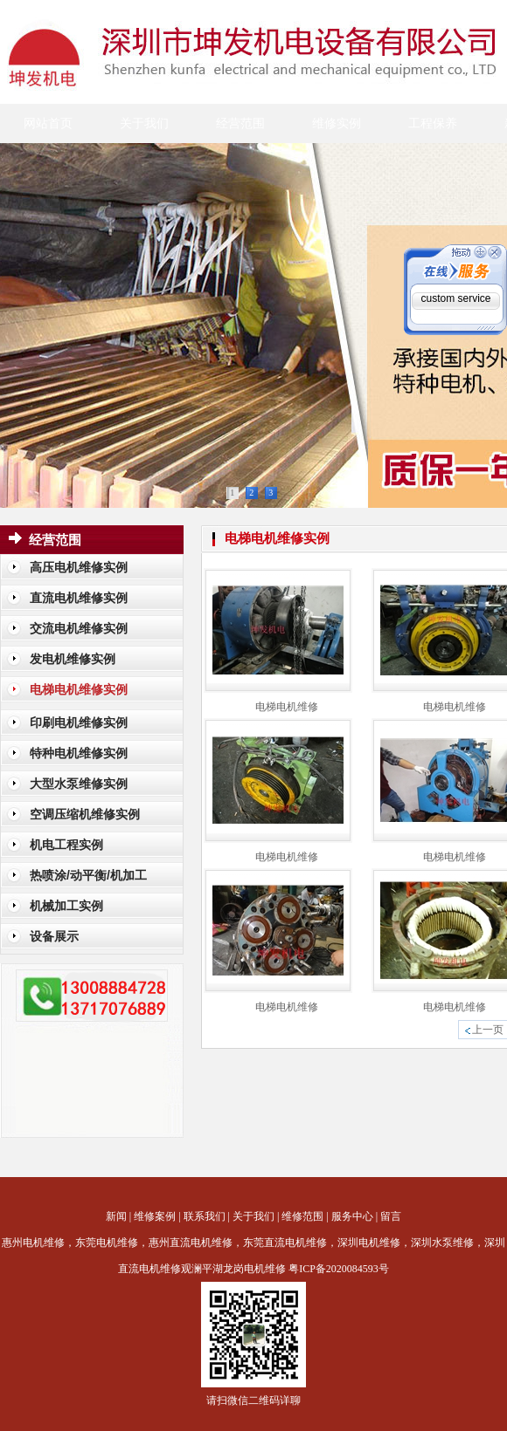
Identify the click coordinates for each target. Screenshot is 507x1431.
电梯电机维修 (286, 707)
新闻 (116, 1216)
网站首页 (48, 123)
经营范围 (240, 123)
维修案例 (155, 1216)
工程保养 (432, 123)
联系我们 (205, 1216)
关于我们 (144, 123)
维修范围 (302, 1216)
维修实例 (336, 123)
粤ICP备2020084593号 (338, 1269)
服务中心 (352, 1216)
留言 (390, 1216)
